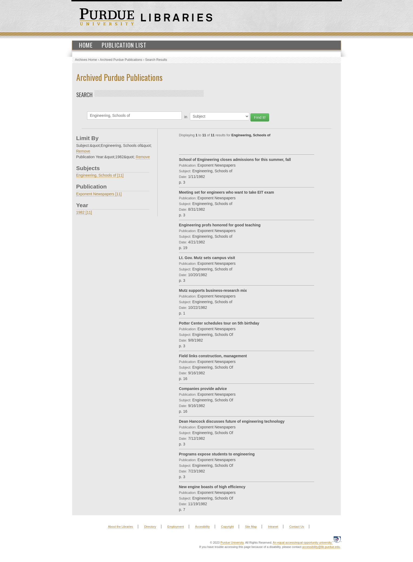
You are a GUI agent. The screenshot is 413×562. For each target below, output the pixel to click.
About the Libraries (120, 526)
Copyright (227, 526)
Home (86, 45)
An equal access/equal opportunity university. (302, 542)
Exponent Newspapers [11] (99, 194)
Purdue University (232, 542)
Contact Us (296, 526)
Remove (83, 151)
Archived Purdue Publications (121, 60)
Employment (175, 526)
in (185, 117)
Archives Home (86, 60)
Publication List (124, 45)
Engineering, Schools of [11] (100, 175)
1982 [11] (84, 212)
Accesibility (202, 526)
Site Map (251, 526)
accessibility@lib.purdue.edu (321, 546)
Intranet (273, 526)
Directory (150, 526)
